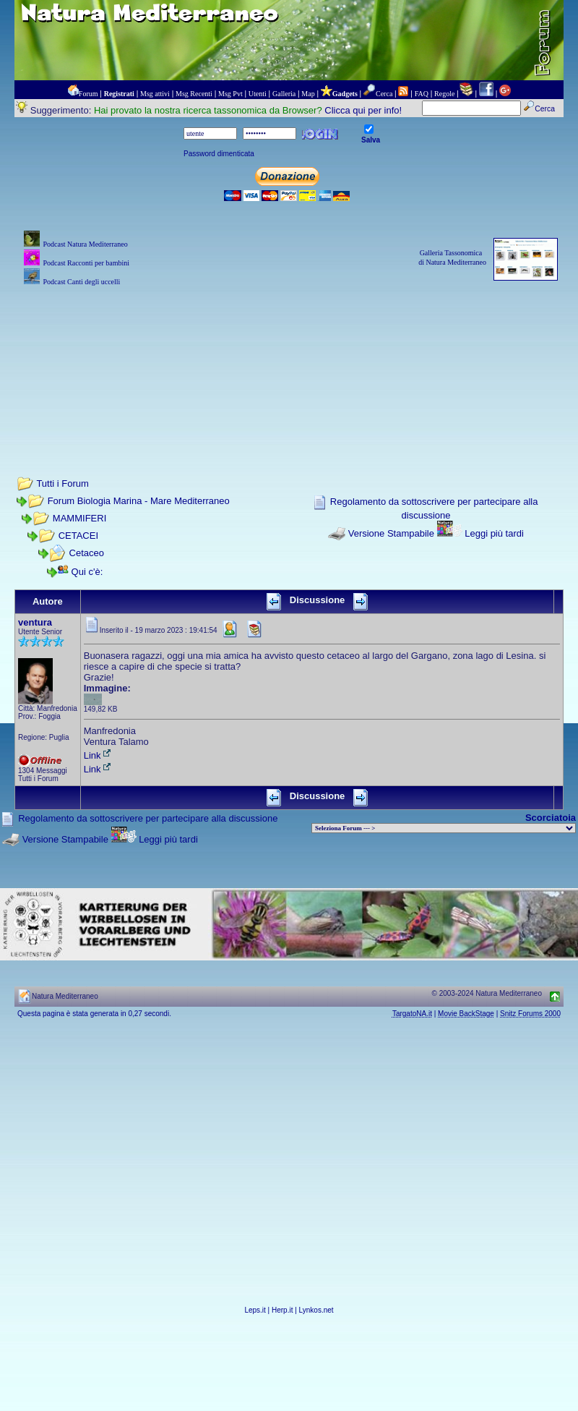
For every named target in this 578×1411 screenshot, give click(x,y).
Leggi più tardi (494, 533)
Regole (444, 94)
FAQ (421, 94)
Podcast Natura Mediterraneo (85, 244)
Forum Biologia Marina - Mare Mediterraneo (139, 500)
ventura (35, 622)
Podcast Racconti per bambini (86, 263)
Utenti (258, 94)
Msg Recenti (194, 94)
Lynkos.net (316, 1310)
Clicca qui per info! (363, 110)
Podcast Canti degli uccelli (81, 282)
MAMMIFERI (79, 518)
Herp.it (282, 1310)
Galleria (284, 94)
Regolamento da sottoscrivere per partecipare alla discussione (147, 818)
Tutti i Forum (62, 483)
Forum (88, 94)
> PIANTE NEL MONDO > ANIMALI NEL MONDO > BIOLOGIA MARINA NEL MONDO (443, 828)
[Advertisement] (289, 361)
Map (307, 94)
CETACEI (78, 535)
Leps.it (254, 1310)
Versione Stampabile (391, 533)
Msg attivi (155, 94)
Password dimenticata (219, 154)
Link (98, 755)
